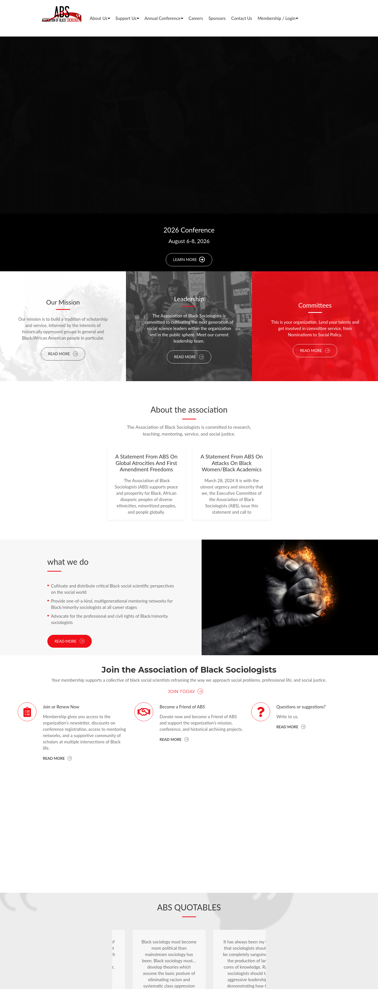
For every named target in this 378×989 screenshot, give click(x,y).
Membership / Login (276, 18)
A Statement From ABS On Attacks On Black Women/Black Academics (232, 463)
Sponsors (217, 18)
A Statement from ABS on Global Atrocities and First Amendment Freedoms (146, 463)
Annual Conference (162, 18)
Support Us (125, 18)
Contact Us (241, 18)
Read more (57, 758)
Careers (195, 18)
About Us (98, 18)
